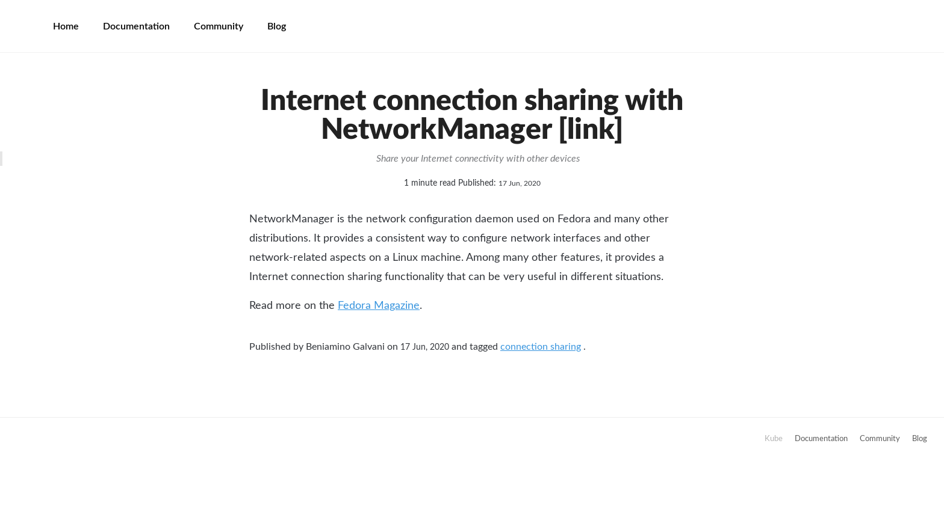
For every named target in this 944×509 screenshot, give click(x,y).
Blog (276, 26)
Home (66, 26)
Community (218, 26)
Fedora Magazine (379, 305)
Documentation (136, 26)
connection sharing (540, 347)
